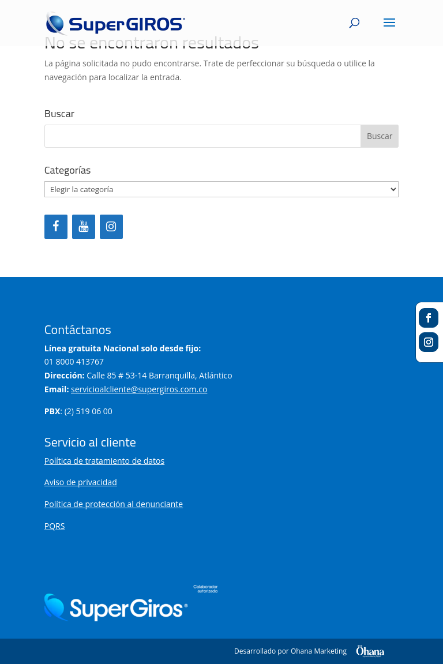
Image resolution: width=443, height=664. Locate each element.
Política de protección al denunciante (113, 503)
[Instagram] (111, 227)
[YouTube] (83, 227)
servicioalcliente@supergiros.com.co (139, 389)
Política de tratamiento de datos (104, 460)
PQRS (54, 525)
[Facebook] (55, 227)
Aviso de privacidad (80, 482)
